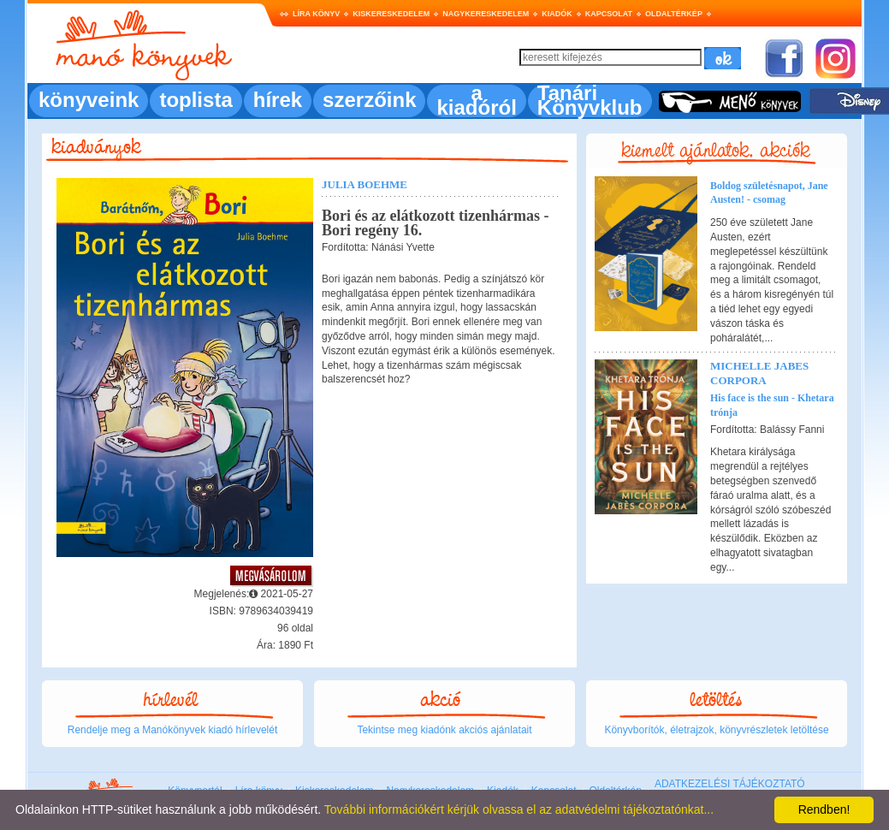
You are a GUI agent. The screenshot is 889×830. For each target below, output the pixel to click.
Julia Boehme (364, 184)
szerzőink (369, 99)
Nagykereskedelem (485, 13)
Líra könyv (316, 13)
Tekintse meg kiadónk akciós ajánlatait (444, 730)
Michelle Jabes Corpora (759, 373)
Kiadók (557, 13)
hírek (277, 99)
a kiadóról (476, 100)
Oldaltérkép (673, 13)
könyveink (89, 99)
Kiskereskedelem (391, 13)
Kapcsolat (608, 13)
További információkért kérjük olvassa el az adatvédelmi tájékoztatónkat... (519, 809)
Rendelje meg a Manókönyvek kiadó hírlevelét (172, 730)
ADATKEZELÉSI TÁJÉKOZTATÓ (730, 784)
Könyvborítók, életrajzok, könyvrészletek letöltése (716, 730)
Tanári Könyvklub (590, 100)
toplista (195, 99)
